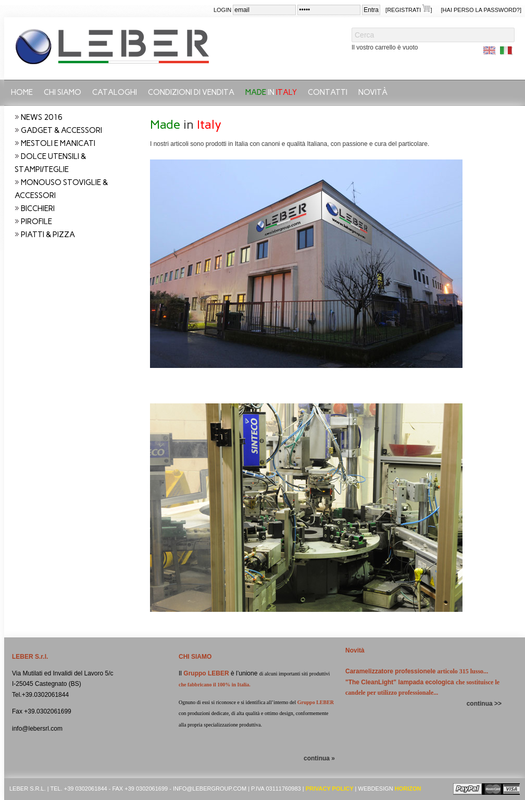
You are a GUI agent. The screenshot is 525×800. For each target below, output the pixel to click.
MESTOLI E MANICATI (58, 143)
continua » (319, 758)
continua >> (484, 703)
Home (22, 92)
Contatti (327, 92)
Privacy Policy (330, 788)
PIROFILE (36, 221)
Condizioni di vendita (191, 92)
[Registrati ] (408, 9)
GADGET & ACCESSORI (61, 130)
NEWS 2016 (42, 117)
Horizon (408, 788)
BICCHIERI (38, 208)
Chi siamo (62, 92)
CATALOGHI (114, 92)
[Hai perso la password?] (481, 10)
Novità (373, 92)
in (271, 92)
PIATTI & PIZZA (48, 234)
